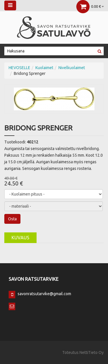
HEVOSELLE (19, 67)
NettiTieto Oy (91, 352)
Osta (12, 219)
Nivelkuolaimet (71, 67)
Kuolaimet (44, 67)
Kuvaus (20, 237)
